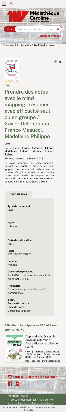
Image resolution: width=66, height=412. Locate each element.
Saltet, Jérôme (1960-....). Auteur (42, 355)
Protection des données (22, 399)
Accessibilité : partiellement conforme (30, 403)
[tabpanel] (29, 259)
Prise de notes (16, 307)
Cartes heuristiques (19, 310)
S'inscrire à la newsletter (41, 376)
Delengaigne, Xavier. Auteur (22, 148)
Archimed (20, 407)
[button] (12, 68)
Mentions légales (18, 396)
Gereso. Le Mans (25, 158)
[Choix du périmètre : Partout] (9, 29)
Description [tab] (18, 194)
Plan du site (46, 399)
